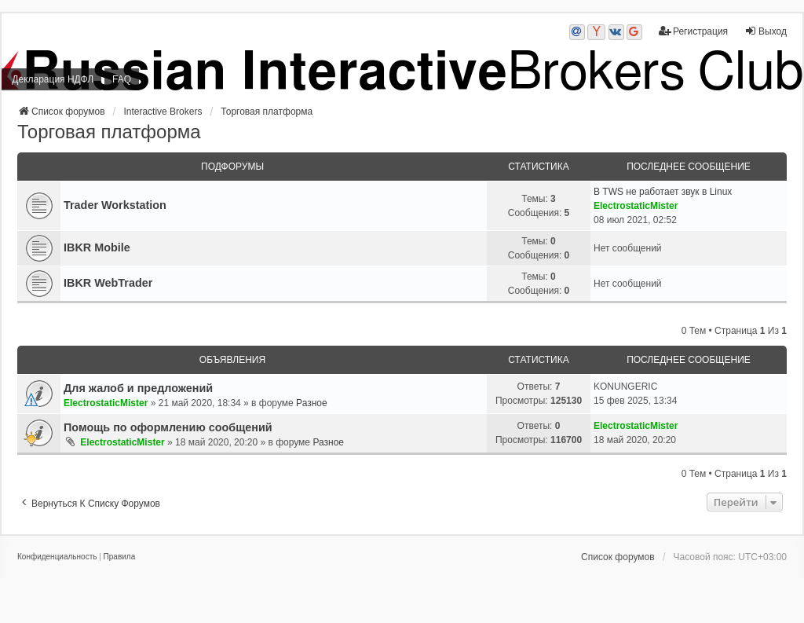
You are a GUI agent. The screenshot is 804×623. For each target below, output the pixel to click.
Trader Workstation (115, 205)
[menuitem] (57, 557)
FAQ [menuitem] (121, 79)
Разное (311, 403)
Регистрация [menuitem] (693, 31)
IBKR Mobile (97, 247)
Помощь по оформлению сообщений (168, 427)
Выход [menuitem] (765, 31)
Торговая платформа (109, 131)
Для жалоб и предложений (138, 388)
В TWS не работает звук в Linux (663, 191)
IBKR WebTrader (108, 283)
